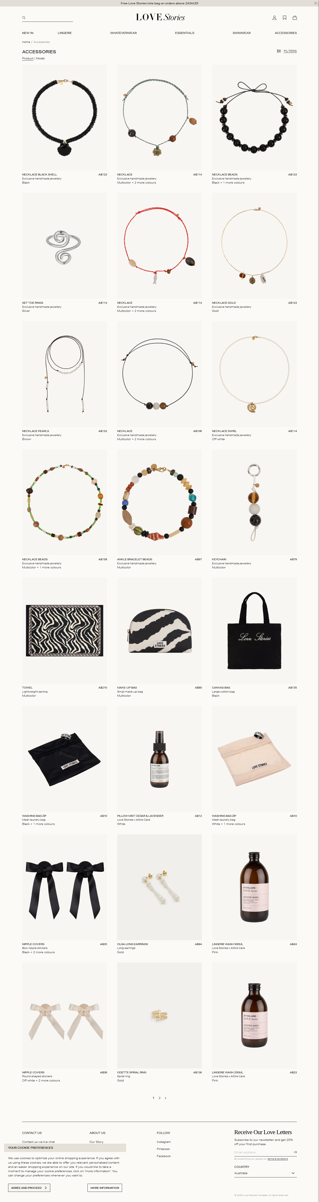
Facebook (164, 1155)
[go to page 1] (153, 1097)
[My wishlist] (285, 17)
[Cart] (295, 17)
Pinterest (163, 1148)
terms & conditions (278, 1157)
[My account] (274, 17)
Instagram (164, 1141)
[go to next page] (166, 1097)
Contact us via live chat (38, 1141)
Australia (240, 1172)
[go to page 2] (159, 1097)
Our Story (97, 1141)
